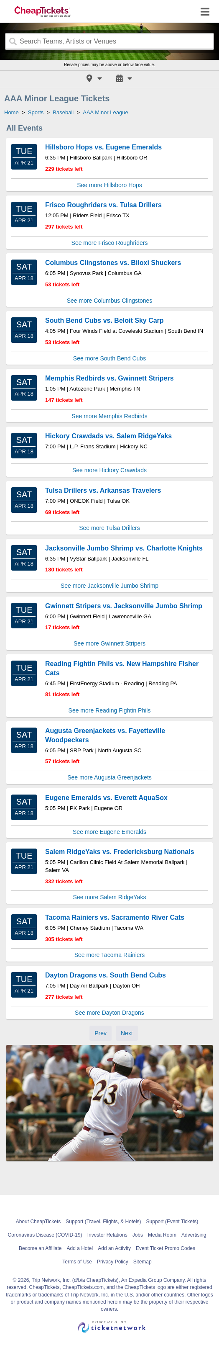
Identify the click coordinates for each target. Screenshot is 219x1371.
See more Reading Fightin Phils (110, 710)
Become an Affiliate (40, 1248)
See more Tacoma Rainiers (109, 955)
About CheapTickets (38, 1221)
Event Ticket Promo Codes (165, 1248)
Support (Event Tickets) (172, 1221)
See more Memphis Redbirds (109, 416)
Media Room (162, 1235)
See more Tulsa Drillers (109, 528)
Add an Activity (114, 1248)
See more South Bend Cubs (109, 358)
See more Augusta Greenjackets (109, 777)
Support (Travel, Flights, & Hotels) (103, 1221)
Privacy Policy (112, 1262)
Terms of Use (77, 1262)
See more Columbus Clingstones (110, 300)
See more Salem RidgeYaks (109, 897)
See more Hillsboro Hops (109, 185)
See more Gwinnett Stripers (109, 643)
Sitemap (142, 1262)
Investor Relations (107, 1235)
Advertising (193, 1235)
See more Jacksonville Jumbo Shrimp (109, 585)
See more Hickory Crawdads (109, 470)
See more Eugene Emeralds (109, 831)
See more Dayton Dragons (109, 1012)
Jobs (137, 1235)
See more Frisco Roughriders (109, 242)
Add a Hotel (80, 1248)
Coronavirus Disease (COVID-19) (45, 1235)
